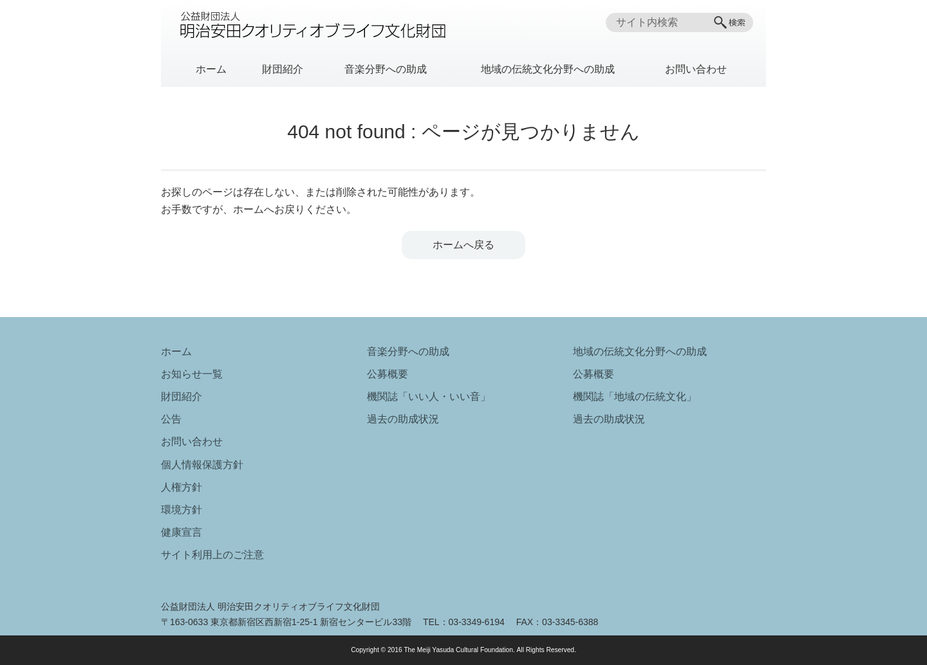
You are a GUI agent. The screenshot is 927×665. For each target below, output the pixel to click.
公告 (171, 419)
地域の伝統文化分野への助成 (548, 69)
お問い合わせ (696, 69)
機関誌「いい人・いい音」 (429, 396)
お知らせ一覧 (192, 374)
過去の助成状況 (403, 419)
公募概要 (387, 374)
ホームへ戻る (463, 244)
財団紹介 (282, 69)
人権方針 (181, 487)
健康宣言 (181, 532)
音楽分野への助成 (385, 69)
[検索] (730, 22)
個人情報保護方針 (202, 464)
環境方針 (181, 509)
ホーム (211, 69)
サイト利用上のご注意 (212, 554)
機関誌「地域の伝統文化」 (635, 396)
